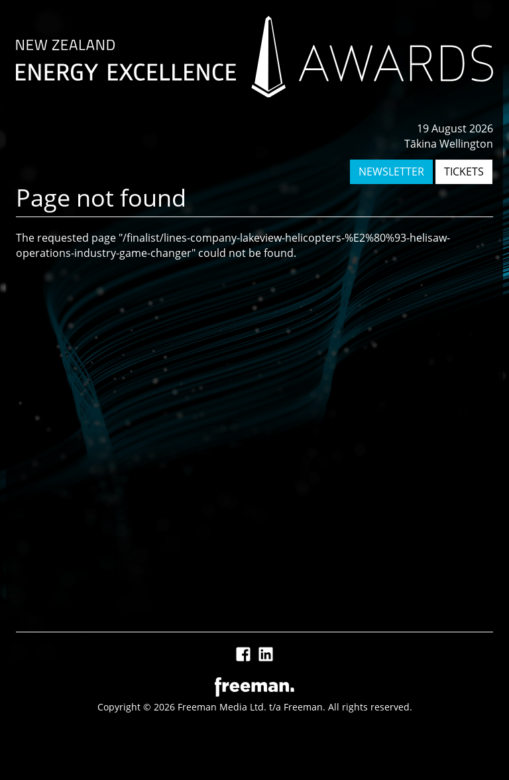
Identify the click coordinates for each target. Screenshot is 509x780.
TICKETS (464, 171)
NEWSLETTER (391, 171)
